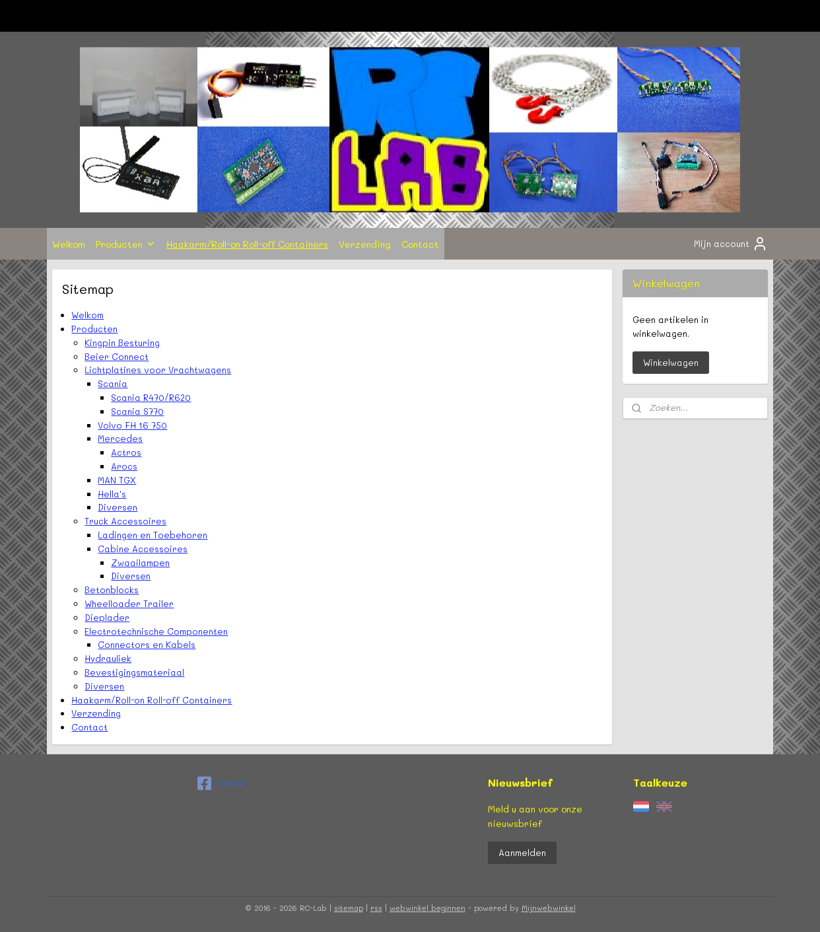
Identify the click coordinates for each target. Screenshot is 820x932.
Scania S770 (137, 411)
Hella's (112, 493)
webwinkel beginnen (427, 908)
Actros (126, 452)
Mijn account (731, 244)
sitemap (348, 908)
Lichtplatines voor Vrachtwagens (158, 369)
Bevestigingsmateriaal (134, 672)
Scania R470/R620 (151, 397)
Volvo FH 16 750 (132, 425)
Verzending (365, 244)
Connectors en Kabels (146, 644)
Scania (112, 383)
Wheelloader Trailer (129, 603)
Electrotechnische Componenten (156, 631)
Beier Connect (117, 356)
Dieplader (107, 617)
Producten (126, 244)
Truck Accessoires (125, 520)
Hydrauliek (108, 658)
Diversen (117, 507)
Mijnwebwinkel (549, 908)
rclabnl (220, 783)
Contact (420, 244)
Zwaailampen (140, 562)
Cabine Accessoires (143, 548)
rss (376, 908)
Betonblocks (112, 589)
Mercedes (120, 438)
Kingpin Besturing (122, 342)
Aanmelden (522, 852)
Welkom (68, 244)
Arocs (124, 466)
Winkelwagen (671, 362)
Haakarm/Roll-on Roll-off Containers (247, 244)
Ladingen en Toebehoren (152, 534)
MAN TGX (117, 479)
